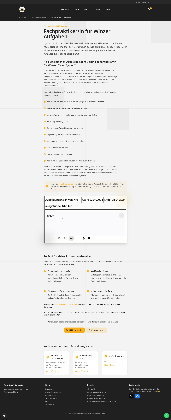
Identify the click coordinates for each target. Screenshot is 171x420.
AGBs (47, 401)
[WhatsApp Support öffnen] (166, 415)
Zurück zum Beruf (96, 330)
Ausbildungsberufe (39, 17)
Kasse (108, 9)
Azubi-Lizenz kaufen (74, 330)
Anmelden (147, 2)
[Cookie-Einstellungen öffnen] (4, 415)
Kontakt (98, 9)
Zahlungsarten (50, 395)
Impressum (49, 389)
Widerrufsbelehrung (52, 398)
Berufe (86, 9)
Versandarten (50, 404)
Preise (77, 9)
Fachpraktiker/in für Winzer (61, 17)
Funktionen (65, 9)
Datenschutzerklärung (53, 392)
